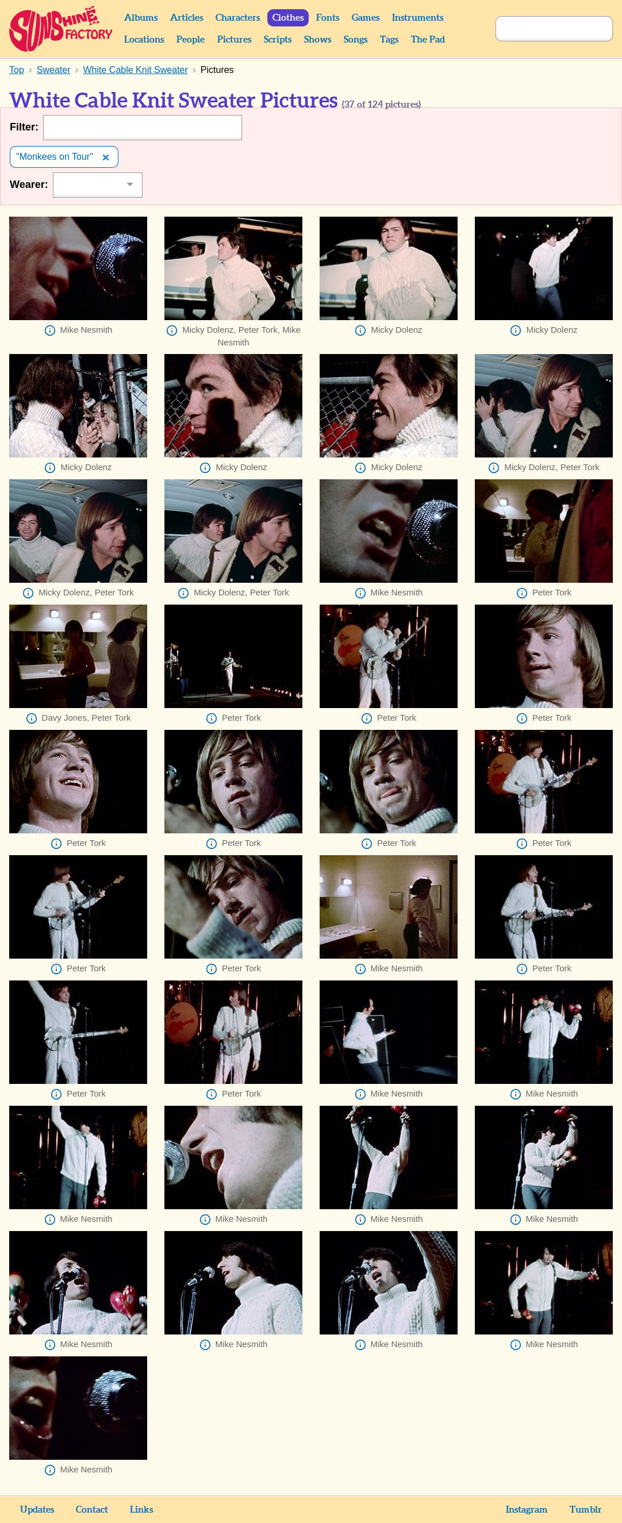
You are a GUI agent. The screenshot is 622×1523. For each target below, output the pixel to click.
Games (365, 17)
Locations (144, 39)
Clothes (288, 17)
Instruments (417, 17)
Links (141, 1509)
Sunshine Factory (61, 29)
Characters (238, 17)
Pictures (234, 39)
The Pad (428, 39)
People (190, 39)
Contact (92, 1509)
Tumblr (586, 1509)
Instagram (527, 1509)
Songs (355, 39)
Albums (141, 17)
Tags (389, 39)
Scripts (277, 39)
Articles (186, 17)
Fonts (327, 17)
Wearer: (29, 184)
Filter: (24, 127)
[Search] (542, 28)
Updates (37, 1509)
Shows (317, 39)
